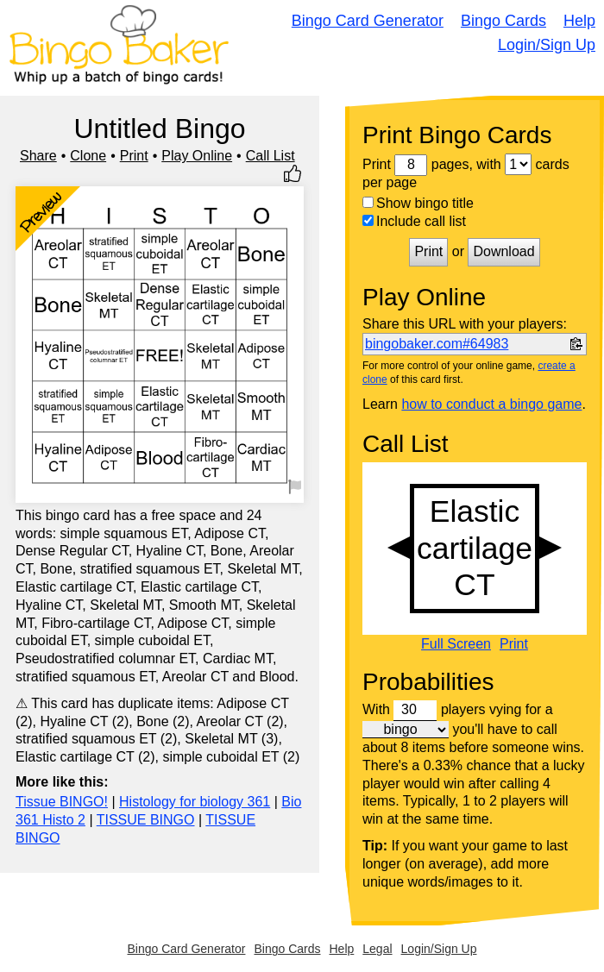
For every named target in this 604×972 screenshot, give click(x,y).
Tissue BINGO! (62, 801)
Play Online (196, 155)
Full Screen (456, 644)
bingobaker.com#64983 (436, 343)
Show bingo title (418, 203)
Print (134, 155)
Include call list (414, 221)
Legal (377, 949)
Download (503, 251)
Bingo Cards (503, 20)
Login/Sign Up (546, 44)
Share (38, 155)
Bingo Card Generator (368, 20)
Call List (270, 155)
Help (579, 20)
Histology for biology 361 (194, 801)
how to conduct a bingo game (491, 404)
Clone (88, 155)
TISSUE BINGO (146, 819)
